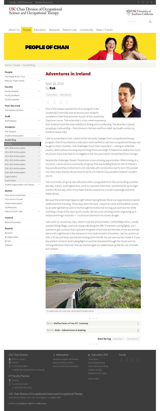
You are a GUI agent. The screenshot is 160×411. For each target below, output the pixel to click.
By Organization (11, 237)
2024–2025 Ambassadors (15, 152)
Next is (67, 323)
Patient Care (70, 30)
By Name (8, 232)
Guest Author (10, 180)
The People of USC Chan (15, 76)
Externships (52, 94)
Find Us (15, 362)
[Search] (139, 21)
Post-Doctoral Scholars (14, 110)
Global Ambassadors (13, 203)
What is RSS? (93, 378)
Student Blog (29, 65)
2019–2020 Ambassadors (15, 172)
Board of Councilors (13, 222)
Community (86, 30)
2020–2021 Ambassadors (15, 168)
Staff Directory (10, 120)
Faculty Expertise (12, 99)
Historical (8, 245)
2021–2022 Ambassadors (15, 164)
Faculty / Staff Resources (20, 2)
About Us (14, 30)
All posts (8, 144)
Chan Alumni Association (15, 195)
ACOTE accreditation (17, 403)
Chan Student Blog (96, 362)
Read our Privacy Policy (63, 362)
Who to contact (18, 359)
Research (54, 30)
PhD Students (10, 131)
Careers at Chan (95, 369)
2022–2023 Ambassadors (15, 160)
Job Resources (11, 207)
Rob (52, 88)
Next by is (66, 330)
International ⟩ (133, 339)
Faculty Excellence (12, 95)
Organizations (11, 176)
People (27, 30)
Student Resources (43, 2)
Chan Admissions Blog (98, 366)
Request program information (66, 359)
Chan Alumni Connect (14, 199)
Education (40, 30)
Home (8, 65)
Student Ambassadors (14, 135)
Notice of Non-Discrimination (66, 366)
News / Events (104, 30)
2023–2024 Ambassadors (15, 156)
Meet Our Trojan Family (14, 80)
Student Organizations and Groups (19, 184)
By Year (8, 241)
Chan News (93, 359)
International (65, 94)
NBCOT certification (37, 403)
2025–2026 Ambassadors (15, 148)
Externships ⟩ (118, 339)
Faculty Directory (11, 91)
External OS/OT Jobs (13, 211)
